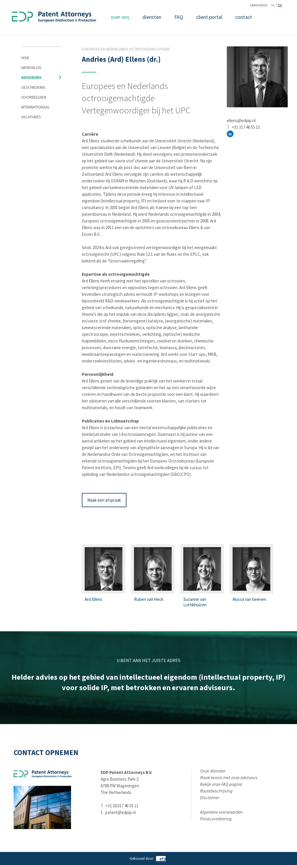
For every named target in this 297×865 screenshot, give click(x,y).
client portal (209, 17)
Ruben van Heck (148, 599)
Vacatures (31, 116)
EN (280, 5)
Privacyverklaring (216, 819)
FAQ (178, 17)
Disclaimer (209, 797)
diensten (151, 17)
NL (273, 5)
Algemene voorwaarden (221, 812)
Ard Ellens (93, 599)
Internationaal (35, 107)
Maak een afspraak (104, 500)
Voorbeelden (33, 97)
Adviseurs (31, 77)
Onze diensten (212, 771)
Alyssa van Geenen (249, 599)
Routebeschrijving (216, 791)
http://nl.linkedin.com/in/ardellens (230, 133)
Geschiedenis (33, 87)
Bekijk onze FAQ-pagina (221, 784)
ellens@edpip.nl (241, 120)
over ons (120, 17)
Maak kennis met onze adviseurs (229, 777)
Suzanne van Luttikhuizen (195, 602)
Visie (25, 57)
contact (243, 17)
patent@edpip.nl (120, 812)
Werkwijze (31, 67)
